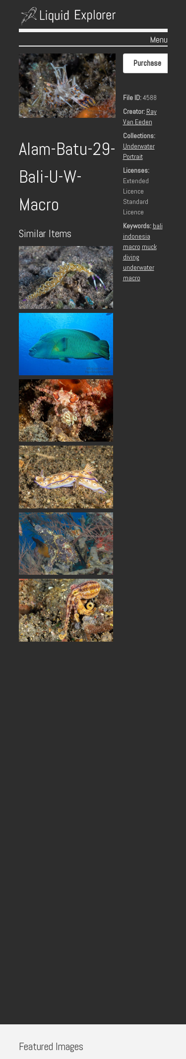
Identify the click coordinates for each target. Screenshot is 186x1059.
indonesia (136, 236)
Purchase (147, 63)
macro (131, 246)
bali (158, 225)
